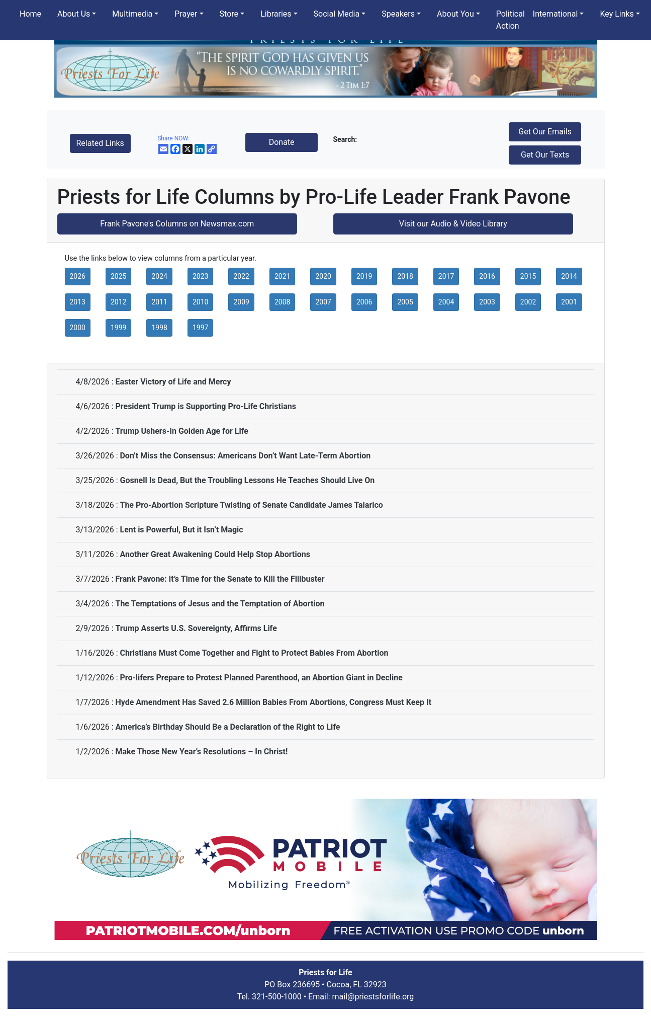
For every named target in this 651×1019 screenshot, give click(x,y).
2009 (241, 302)
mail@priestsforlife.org (373, 996)
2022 (241, 276)
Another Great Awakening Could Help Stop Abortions (215, 554)
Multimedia (132, 14)
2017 (446, 276)
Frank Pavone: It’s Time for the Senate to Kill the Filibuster (219, 579)
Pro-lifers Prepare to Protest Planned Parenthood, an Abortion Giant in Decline (261, 677)
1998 (159, 328)
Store (229, 14)
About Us (73, 14)
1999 (118, 328)
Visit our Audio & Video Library (453, 223)
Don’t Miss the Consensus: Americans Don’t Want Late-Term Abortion (245, 455)
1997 (200, 328)
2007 (323, 302)
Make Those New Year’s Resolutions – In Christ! (201, 751)
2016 (487, 276)
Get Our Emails (545, 131)
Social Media (337, 14)
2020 (323, 276)
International (555, 14)
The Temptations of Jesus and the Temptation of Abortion (219, 603)
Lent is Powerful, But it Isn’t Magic (181, 529)
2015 (528, 276)
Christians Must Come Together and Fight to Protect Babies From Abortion (254, 653)
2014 (569, 276)
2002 (528, 302)
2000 (77, 328)
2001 (569, 302)
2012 (118, 302)
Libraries (275, 14)
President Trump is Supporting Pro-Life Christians (205, 406)
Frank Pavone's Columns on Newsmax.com (177, 223)
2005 (405, 302)
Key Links (616, 14)
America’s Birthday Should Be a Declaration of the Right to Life (227, 727)
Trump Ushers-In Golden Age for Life (181, 431)
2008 (282, 302)
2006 (364, 302)
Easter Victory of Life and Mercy (173, 381)
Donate (282, 142)
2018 (405, 276)
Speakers (398, 14)
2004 (446, 302)
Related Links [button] (100, 143)
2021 (282, 276)
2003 (487, 302)
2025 (118, 276)
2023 (200, 276)
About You (455, 14)
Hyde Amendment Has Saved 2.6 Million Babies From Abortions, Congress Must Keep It (273, 702)
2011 (159, 302)
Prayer (185, 14)
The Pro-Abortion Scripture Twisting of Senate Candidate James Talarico (251, 505)
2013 (77, 302)
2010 (200, 302)
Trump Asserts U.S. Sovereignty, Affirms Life (195, 628)
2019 (364, 276)
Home (30, 14)
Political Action (510, 20)
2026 (77, 276)
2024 (159, 276)
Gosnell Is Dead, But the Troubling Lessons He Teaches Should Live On (247, 480)
